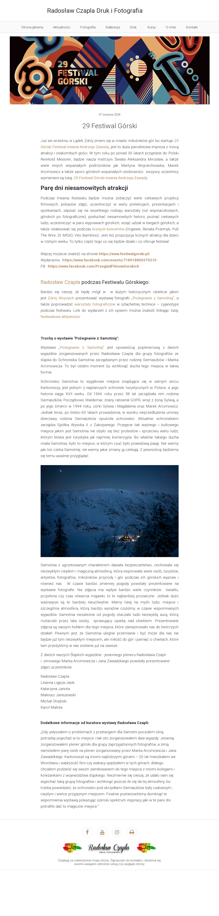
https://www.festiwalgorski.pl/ (124, 254)
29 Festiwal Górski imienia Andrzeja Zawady (110, 178)
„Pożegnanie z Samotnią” (152, 298)
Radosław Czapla (60, 282)
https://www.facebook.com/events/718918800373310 (109, 260)
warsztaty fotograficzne (94, 304)
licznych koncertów (108, 229)
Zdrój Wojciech (61, 298)
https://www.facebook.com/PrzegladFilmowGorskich (93, 266)
